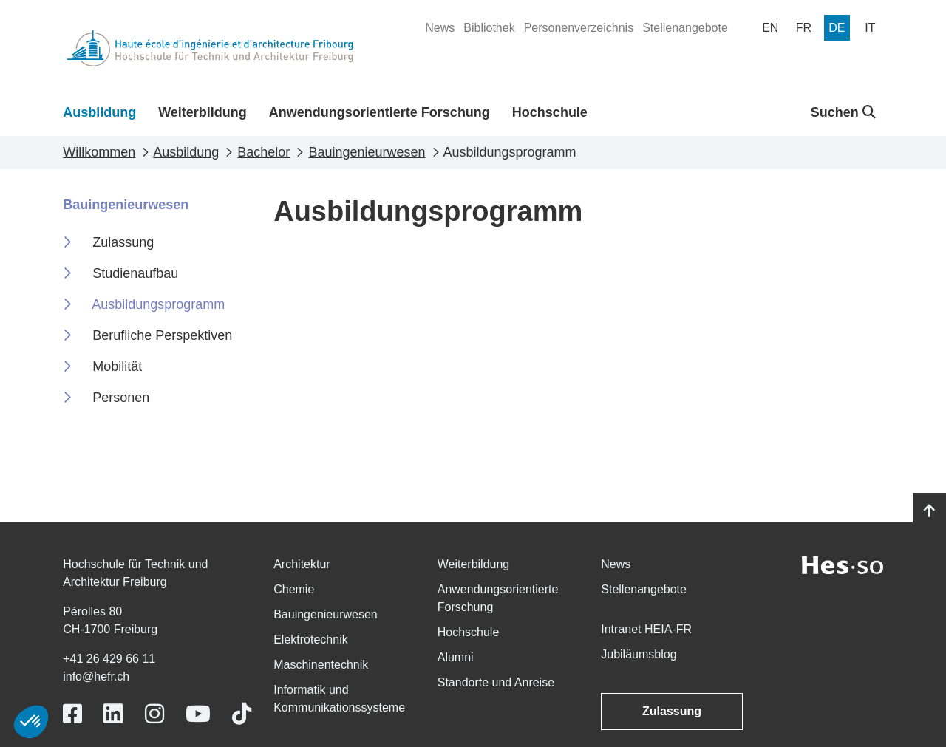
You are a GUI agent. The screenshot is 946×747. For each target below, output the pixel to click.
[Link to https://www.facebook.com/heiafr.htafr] (72, 714)
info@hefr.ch (96, 676)
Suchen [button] (843, 112)
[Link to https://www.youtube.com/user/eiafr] (198, 714)
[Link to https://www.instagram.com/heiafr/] (154, 714)
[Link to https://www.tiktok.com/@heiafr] (241, 714)
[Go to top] (929, 511)
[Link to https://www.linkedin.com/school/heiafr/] (113, 714)
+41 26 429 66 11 (109, 658)
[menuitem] (440, 28)
